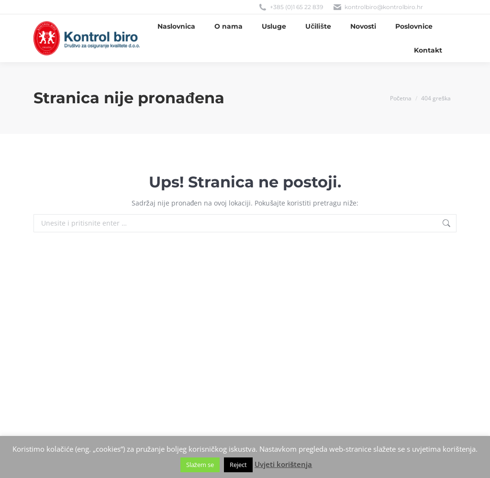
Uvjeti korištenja (283, 464)
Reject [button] (238, 464)
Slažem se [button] (200, 464)
